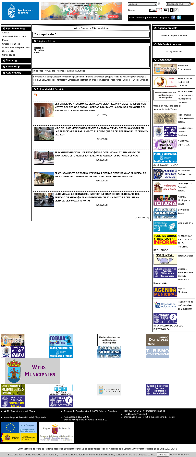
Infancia (89, 76)
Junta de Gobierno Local (14, 36)
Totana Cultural (185, 256)
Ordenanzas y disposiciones (16, 47)
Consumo (79, 76)
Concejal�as (8, 55)
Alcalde (5, 32)
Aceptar (162, 454)
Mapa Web (40, 417)
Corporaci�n (8, 51)
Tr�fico (134, 80)
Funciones (38, 71)
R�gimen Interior (89, 80)
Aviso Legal (10, 417)
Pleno (5, 40)
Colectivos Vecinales (62, 76)
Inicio (76, 28)
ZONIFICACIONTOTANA (165, 165)
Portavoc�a (138, 76)
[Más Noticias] (142, 217)
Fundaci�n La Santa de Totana (185, 187)
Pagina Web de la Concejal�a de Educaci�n (185, 305)
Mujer (109, 76)
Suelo (126, 80)
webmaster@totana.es (154, 411)
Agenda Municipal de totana (184, 200)
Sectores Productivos (110, 80)
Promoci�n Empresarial (68, 80)
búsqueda (164, 17)
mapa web (152, 17)
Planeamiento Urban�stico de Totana (186, 118)
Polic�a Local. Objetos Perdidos (185, 131)
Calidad (47, 76)
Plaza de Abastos (122, 76)
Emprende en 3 (185, 223)
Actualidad (50, 71)
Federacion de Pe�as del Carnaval (185, 82)
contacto (140, 17)
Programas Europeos (43, 80)
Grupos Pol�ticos (11, 44)
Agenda (61, 71)
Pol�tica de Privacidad (135, 414)
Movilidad (99, 76)
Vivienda (144, 80)
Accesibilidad (25, 417)
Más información (179, 454)
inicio (132, 17)
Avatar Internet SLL (97, 419)
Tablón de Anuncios (75, 71)
